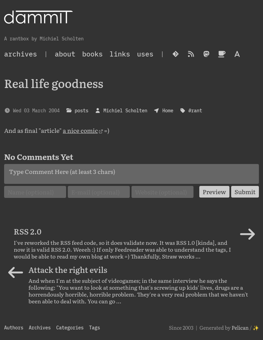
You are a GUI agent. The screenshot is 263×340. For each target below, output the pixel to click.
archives (20, 54)
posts (81, 110)
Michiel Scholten (125, 110)
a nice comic (80, 130)
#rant (195, 110)
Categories (70, 327)
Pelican (240, 327)
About (65, 54)
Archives (40, 327)
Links (120, 54)
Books (92, 54)
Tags (94, 327)
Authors (13, 327)
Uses (145, 54)
